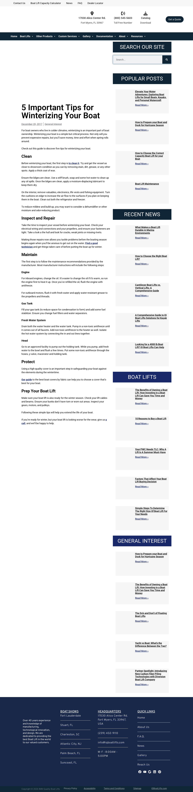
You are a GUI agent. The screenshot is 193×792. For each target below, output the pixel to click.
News (69, 3)
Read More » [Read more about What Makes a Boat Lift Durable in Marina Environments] (142, 237)
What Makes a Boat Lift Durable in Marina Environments (147, 230)
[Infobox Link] (123, 19)
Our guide (26, 379)
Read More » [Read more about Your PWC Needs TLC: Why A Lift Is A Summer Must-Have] (142, 457)
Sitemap (137, 788)
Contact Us (19, 3)
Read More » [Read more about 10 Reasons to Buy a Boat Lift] (142, 423)
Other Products (46, 36)
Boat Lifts (27, 36)
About (124, 36)
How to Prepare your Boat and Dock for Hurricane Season (151, 124)
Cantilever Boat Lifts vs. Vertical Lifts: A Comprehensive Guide (148, 287)
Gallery (88, 36)
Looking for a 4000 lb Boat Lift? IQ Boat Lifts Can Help (149, 346)
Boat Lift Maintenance (147, 183)
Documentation (106, 36)
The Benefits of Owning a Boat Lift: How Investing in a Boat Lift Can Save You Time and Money (151, 394)
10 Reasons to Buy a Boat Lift (150, 418)
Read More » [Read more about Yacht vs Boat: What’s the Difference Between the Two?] (142, 651)
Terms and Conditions (114, 788)
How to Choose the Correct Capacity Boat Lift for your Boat (149, 156)
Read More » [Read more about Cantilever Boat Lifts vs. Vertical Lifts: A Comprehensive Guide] (142, 295)
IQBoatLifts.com (159, 788)
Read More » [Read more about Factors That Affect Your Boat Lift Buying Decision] (142, 486)
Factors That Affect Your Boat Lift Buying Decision (151, 480)
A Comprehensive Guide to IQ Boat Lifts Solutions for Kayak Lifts (151, 318)
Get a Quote (174, 19)
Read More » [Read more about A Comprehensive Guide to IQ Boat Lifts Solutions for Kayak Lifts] (142, 325)
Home (14, 36)
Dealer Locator (95, 3)
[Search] (166, 59)
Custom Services (69, 36)
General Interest (53, 124)
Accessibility (90, 788)
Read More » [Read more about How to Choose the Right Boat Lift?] (142, 263)
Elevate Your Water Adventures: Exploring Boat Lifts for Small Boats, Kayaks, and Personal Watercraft (150, 96)
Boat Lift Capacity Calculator (46, 3)
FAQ (80, 3)
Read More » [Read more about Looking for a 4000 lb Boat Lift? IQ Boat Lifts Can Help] (142, 352)
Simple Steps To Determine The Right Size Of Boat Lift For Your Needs (151, 511)
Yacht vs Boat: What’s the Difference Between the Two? (151, 644)
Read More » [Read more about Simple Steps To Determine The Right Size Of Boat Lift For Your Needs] (142, 518)
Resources (138, 36)
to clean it (74, 163)
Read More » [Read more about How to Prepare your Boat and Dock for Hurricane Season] (142, 130)
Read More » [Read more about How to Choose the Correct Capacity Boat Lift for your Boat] (142, 163)
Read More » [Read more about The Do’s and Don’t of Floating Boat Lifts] (142, 621)
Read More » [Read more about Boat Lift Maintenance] (142, 188)
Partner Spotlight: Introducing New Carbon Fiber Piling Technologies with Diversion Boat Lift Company (151, 675)
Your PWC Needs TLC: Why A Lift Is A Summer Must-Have (150, 451)
